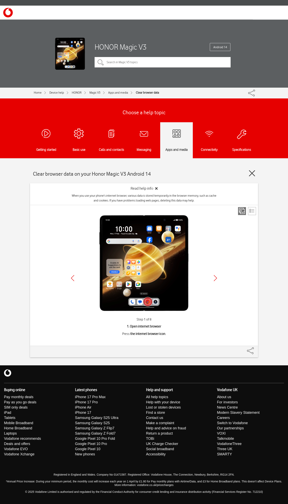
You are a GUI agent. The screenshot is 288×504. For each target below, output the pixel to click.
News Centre (227, 407)
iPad (7, 413)
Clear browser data (147, 92)
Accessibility (156, 454)
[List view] (252, 211)
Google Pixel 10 (87, 449)
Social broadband (160, 449)
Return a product (159, 433)
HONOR (77, 92)
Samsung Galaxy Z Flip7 (94, 428)
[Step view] (242, 211)
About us (224, 397)
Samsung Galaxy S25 (92, 423)
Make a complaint (160, 423)
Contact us (154, 418)
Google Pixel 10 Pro (91, 444)
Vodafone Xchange (19, 454)
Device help (56, 92)
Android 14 (220, 47)
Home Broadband (18, 428)
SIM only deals (16, 407)
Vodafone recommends (22, 439)
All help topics (157, 397)
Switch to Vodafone (232, 423)
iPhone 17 (83, 413)
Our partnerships (230, 428)
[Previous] (72, 278)
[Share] (255, 348)
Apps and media (118, 92)
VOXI (221, 433)
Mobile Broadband (18, 423)
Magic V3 (94, 92)
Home (38, 92)
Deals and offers (17, 444)
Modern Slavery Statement (238, 413)
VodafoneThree (229, 444)
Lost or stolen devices (163, 407)
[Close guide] (252, 173)
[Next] (215, 278)
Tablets (9, 418)
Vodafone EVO (16, 449)
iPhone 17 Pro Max (90, 397)
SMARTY (224, 454)
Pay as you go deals (20, 402)
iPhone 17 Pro (86, 402)
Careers (223, 418)
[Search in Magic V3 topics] (163, 62)
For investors (227, 402)
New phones (85, 454)
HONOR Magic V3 (121, 46)
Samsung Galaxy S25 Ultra (96, 418)
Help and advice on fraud (166, 428)
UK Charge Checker (162, 444)
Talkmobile (225, 439)
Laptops (10, 433)
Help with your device (163, 402)
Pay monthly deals (18, 397)
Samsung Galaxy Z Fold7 (95, 433)
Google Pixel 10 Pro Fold (95, 439)
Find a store (155, 413)
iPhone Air (83, 407)
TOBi (150, 439)
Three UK (224, 449)
